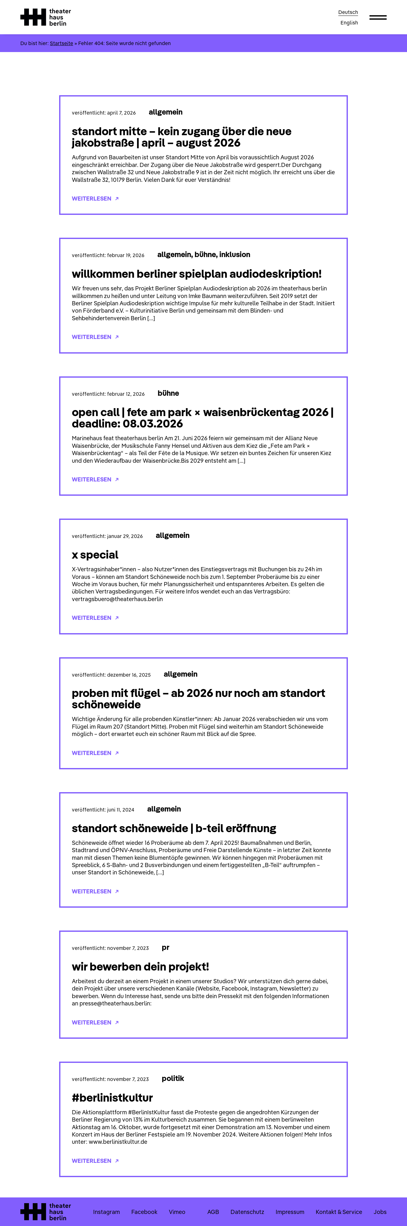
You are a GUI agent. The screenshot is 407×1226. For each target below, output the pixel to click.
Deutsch (348, 12)
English (349, 22)
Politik (173, 1078)
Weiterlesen (95, 198)
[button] (378, 17)
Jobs (380, 1212)
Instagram (106, 1212)
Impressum (290, 1212)
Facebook (144, 1212)
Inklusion (234, 254)
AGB (213, 1212)
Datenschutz (247, 1212)
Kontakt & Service (339, 1212)
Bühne (205, 254)
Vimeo (177, 1212)
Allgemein (166, 111)
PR (165, 947)
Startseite (61, 43)
